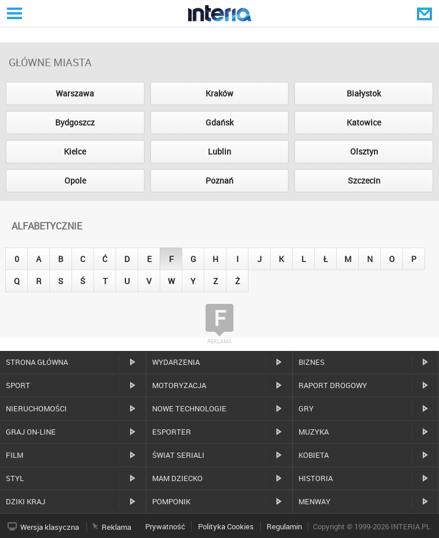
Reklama (116, 527)
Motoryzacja (179, 385)
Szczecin (364, 180)
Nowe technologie (189, 408)
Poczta (425, 13)
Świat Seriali (178, 455)
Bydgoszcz (75, 122)
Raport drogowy (332, 385)
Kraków (219, 93)
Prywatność (165, 526)
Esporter (171, 431)
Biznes (311, 362)
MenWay (314, 501)
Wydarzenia (176, 362)
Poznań (219, 180)
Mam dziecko (177, 478)
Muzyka (313, 431)
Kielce (75, 151)
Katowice (364, 122)
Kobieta (313, 455)
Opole (75, 180)
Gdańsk (219, 122)
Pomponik (171, 501)
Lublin (219, 151)
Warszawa (75, 93)
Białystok (364, 93)
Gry (306, 408)
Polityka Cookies (226, 526)
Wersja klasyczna (49, 527)
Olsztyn (364, 151)
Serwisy (13, 13)
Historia (315, 478)
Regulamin (284, 526)
